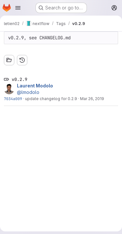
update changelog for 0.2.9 (51, 98)
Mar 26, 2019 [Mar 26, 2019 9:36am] (92, 98)
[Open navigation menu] (18, 8)
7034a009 (13, 98)
